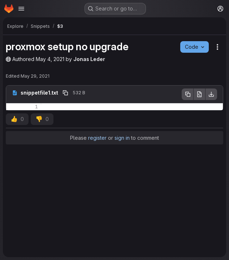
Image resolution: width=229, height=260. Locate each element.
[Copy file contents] (187, 94)
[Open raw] (199, 94)
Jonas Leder (89, 59)
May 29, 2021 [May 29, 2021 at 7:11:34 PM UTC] (35, 76)
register (97, 138)
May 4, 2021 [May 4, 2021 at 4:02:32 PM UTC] (50, 59)
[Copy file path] (65, 92)
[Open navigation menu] (21, 8)
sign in (122, 138)
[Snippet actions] (217, 47)
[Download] (211, 94)
